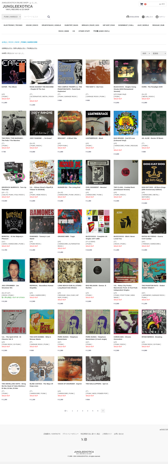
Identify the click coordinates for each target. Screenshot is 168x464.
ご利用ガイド (107, 434)
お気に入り (147, 16)
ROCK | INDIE (63, 31)
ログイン (160, 16)
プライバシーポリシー (70, 434)
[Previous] (66, 411)
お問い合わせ (119, 434)
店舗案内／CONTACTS (52, 434)
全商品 (4, 42)
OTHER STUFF (84, 31)
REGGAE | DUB (158, 25)
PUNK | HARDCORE (29, 42)
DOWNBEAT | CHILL (126, 25)
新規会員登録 (132, 16)
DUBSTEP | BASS (71, 25)
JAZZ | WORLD (143, 25)
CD (74, 31)
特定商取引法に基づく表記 (90, 434)
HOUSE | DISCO (32, 25)
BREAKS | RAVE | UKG (90, 25)
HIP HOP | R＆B (109, 25)
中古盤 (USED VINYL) (101, 31)
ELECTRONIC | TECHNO (13, 25)
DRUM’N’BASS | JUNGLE (51, 25)
